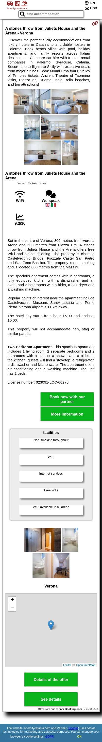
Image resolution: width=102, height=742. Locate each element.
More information (67, 414)
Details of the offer (51, 680)
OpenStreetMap (85, 665)
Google (73, 728)
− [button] (12, 607)
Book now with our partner (67, 399)
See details (51, 699)
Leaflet (67, 665)
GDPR (49, 736)
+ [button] (12, 600)
